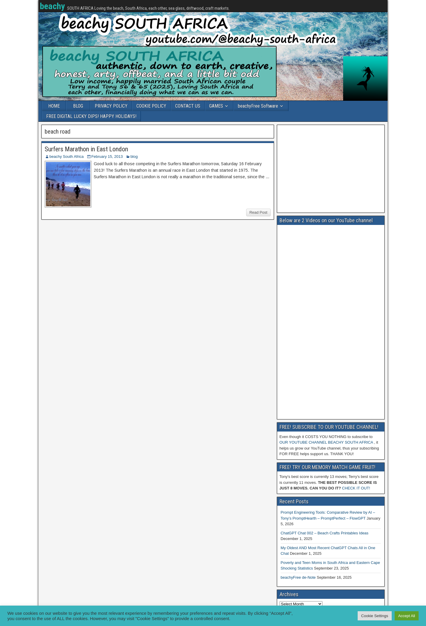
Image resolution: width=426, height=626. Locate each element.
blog (134, 156)
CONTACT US (187, 106)
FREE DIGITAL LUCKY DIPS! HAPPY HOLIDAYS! (91, 116)
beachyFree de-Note (298, 577)
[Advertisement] (331, 168)
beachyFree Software (258, 106)
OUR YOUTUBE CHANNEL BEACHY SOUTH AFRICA (326, 442)
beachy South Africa (66, 156)
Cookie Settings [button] (374, 616)
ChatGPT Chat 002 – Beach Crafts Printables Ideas (325, 533)
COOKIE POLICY (151, 106)
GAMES (216, 106)
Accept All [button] (406, 616)
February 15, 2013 (107, 156)
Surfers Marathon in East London (86, 149)
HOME (54, 106)
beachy (52, 6)
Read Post (258, 212)
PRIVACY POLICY (111, 106)
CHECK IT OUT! (356, 488)
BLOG (78, 106)
